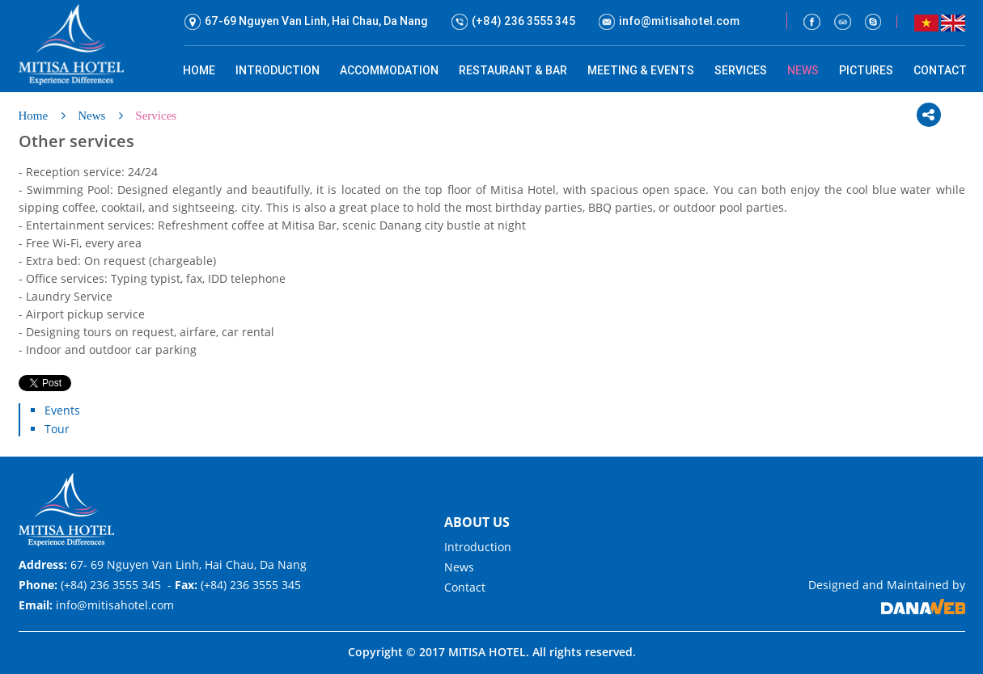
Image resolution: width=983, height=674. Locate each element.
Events (62, 410)
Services (155, 115)
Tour (57, 428)
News (91, 115)
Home (34, 115)
